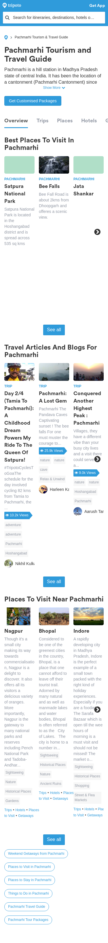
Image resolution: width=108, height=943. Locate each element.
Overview (16, 120)
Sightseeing (14, 773)
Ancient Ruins (50, 784)
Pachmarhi (13, 544)
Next (97, 232)
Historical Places (18, 791)
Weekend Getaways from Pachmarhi (36, 854)
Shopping (82, 786)
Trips (42, 120)
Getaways (25, 816)
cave (43, 470)
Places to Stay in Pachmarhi (29, 880)
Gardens (12, 801)
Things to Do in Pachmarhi (28, 893)
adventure (13, 525)
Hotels (89, 120)
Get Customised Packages (33, 101)
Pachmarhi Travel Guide (26, 907)
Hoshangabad (16, 553)
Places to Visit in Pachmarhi (29, 867)
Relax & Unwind (52, 479)
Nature (10, 782)
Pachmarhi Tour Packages (28, 920)
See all (54, 329)
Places (65, 120)
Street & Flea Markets (85, 797)
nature (45, 460)
